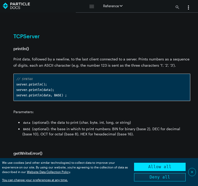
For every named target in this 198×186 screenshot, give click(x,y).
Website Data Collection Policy (48, 172)
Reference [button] (112, 6)
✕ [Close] (192, 171)
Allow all (159, 166)
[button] (188, 8)
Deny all (160, 177)
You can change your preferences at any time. (35, 180)
